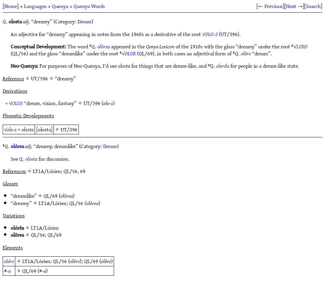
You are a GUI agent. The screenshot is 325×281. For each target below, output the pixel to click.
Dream (84, 21)
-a (9, 270)
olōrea (103, 46)
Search (313, 6)
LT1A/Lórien (53, 203)
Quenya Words (89, 6)
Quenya (60, 6)
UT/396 (91, 103)
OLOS (17, 103)
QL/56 (76, 203)
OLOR (130, 53)
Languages (35, 6)
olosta (31, 158)
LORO (301, 46)
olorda (222, 65)
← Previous (270, 6)
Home (10, 6)
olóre (9, 261)
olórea (17, 146)
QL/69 (51, 195)
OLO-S (211, 34)
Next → (294, 6)
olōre (246, 53)
